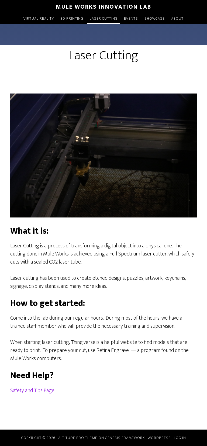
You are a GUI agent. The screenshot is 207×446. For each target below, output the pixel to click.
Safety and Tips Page (32, 390)
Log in (180, 438)
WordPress (159, 438)
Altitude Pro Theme (77, 438)
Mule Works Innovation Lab (103, 7)
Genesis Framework (125, 438)
